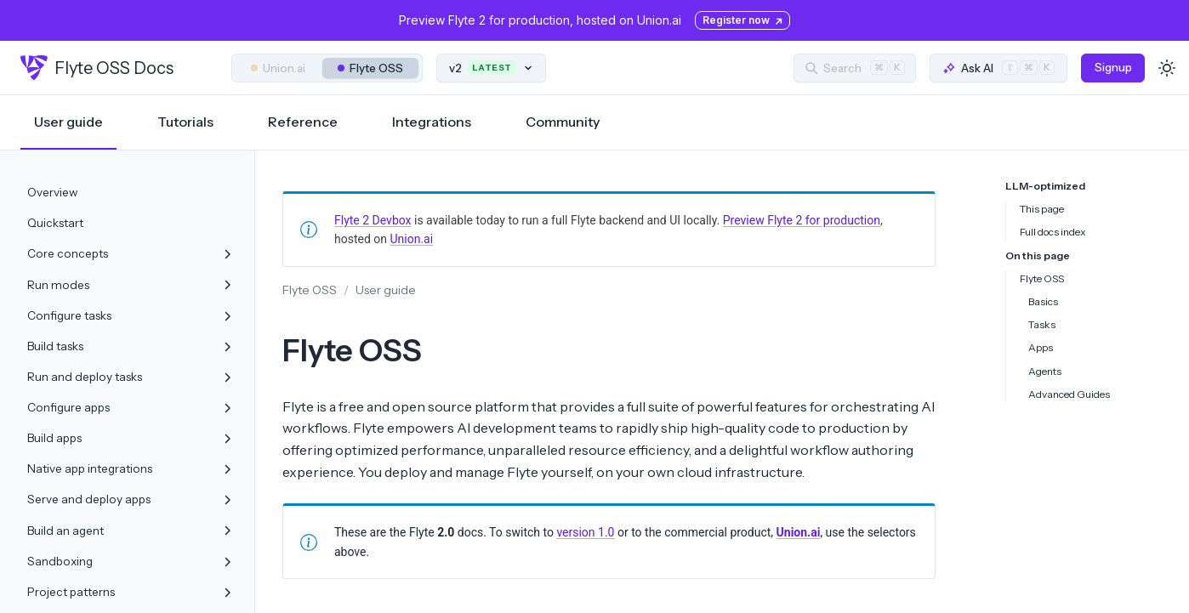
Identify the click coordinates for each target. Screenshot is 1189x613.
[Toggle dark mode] (1167, 68)
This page (1042, 208)
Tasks (1041, 324)
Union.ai (278, 68)
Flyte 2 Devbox (373, 220)
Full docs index (1053, 231)
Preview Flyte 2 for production (801, 220)
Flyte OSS (370, 68)
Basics (1043, 301)
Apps (1040, 347)
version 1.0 (585, 532)
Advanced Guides (1069, 394)
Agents (1044, 371)
